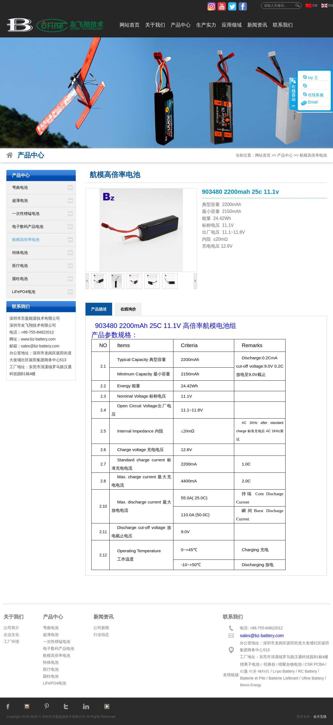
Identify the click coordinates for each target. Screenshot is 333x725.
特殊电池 (20, 252)
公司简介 (11, 627)
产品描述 (99, 309)
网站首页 (130, 25)
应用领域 (232, 25)
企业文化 (11, 634)
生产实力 (206, 25)
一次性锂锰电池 (25, 213)
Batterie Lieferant (283, 678)
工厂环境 (11, 641)
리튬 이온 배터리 (254, 671)
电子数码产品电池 (27, 226)
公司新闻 (101, 627)
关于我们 (155, 25)
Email (313, 102)
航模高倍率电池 (313, 155)
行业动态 (101, 634)
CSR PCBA (314, 664)
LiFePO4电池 (23, 291)
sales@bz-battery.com (40, 346)
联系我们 (283, 25)
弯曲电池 (20, 187)
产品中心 (181, 25)
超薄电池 (20, 200)
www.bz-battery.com (38, 339)
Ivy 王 (310, 77)
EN (330, 5)
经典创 (269, 664)
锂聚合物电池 (290, 664)
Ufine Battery (312, 678)
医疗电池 (20, 265)
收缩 (293, 93)
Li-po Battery (284, 671)
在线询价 (128, 309)
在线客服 (313, 94)
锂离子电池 (249, 664)
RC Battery (307, 671)
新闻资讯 (257, 25)
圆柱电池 (20, 278)
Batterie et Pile (252, 678)
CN (314, 5)
